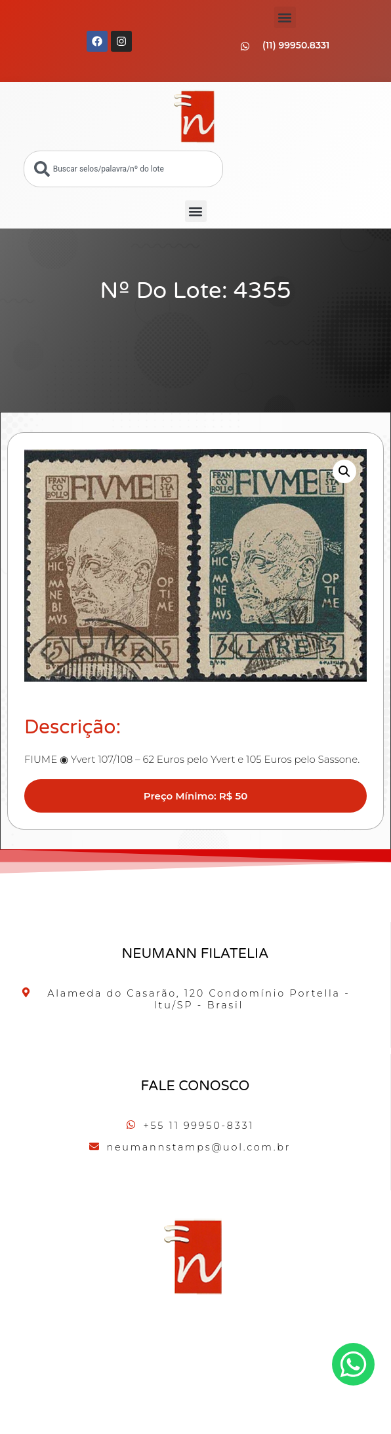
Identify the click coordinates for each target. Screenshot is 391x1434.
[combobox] (123, 169)
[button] (285, 17)
